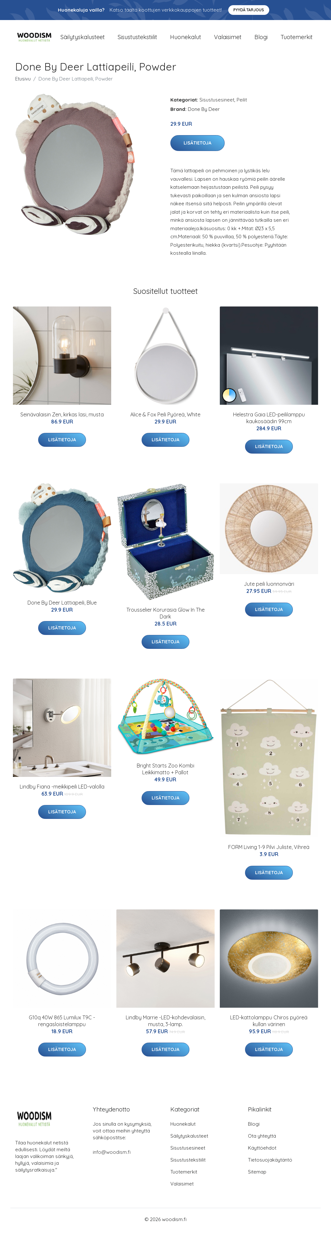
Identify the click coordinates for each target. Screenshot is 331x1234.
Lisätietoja (197, 146)
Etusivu (23, 82)
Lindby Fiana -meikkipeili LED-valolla (62, 790)
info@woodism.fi (112, 1156)
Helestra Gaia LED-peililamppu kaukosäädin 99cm (269, 421)
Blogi (261, 38)
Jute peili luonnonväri (269, 587)
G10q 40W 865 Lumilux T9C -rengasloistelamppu (62, 1024)
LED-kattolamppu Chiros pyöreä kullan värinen (268, 1024)
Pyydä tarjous (248, 9)
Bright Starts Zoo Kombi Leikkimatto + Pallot (165, 772)
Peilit (242, 103)
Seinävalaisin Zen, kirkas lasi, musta (62, 417)
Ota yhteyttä (262, 1139)
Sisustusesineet (216, 103)
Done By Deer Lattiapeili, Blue (62, 606)
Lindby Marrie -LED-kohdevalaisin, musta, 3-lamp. (165, 1024)
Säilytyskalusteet (82, 38)
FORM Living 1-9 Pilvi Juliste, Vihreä (268, 850)
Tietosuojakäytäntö (270, 1163)
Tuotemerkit (297, 38)
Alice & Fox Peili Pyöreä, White (165, 417)
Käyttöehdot (262, 1151)
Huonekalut (185, 38)
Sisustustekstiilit (137, 38)
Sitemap (257, 1175)
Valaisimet (227, 38)
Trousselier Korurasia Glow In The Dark (165, 616)
